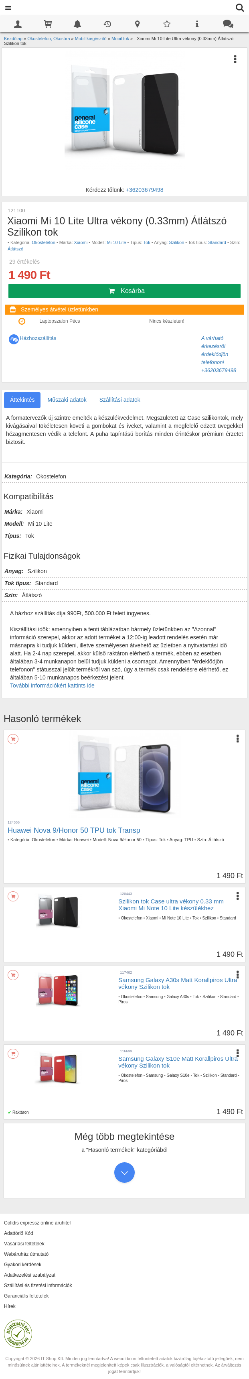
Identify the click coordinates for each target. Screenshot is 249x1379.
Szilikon (176, 242)
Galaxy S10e (177, 1075)
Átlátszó (15, 248)
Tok (147, 242)
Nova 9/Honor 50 (125, 839)
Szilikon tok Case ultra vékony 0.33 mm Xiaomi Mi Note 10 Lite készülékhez (171, 904)
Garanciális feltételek (26, 1296)
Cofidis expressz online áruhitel (37, 1223)
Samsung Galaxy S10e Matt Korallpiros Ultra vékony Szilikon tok (178, 1062)
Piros (123, 1002)
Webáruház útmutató (26, 1254)
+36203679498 (145, 190)
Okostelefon (43, 242)
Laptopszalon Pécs (59, 321)
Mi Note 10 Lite (175, 918)
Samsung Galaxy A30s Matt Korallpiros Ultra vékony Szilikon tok (177, 983)
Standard (217, 242)
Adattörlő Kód (18, 1233)
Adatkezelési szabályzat (29, 1275)
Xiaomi (81, 242)
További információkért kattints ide (52, 685)
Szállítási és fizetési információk (38, 1285)
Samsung (154, 997)
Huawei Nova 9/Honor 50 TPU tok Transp (74, 830)
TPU (188, 839)
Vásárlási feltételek (24, 1244)
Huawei (81, 839)
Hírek (10, 1306)
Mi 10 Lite (116, 242)
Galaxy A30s (177, 997)
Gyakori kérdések (22, 1264)
